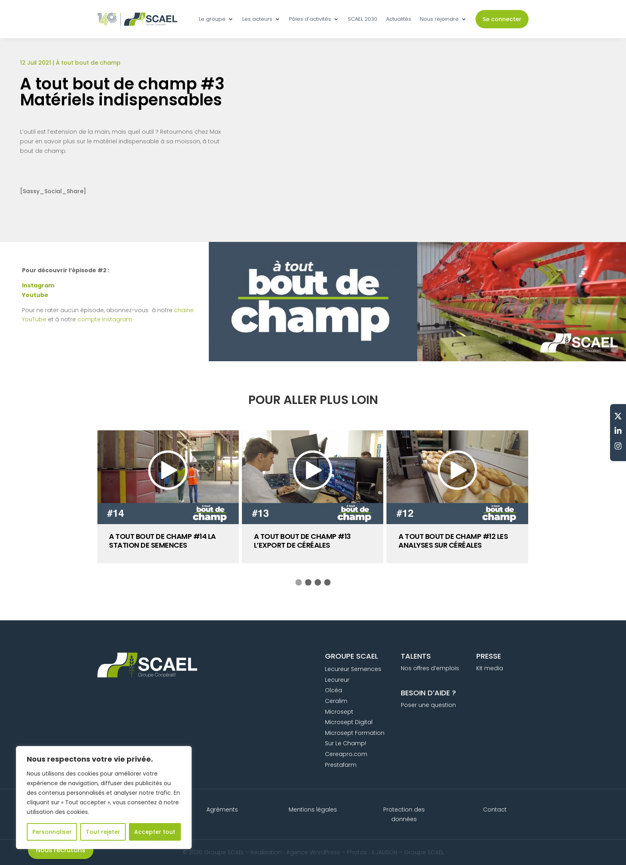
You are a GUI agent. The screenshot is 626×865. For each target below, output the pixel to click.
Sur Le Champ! (345, 743)
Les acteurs (257, 19)
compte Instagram (104, 319)
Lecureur (337, 680)
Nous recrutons (60, 850)
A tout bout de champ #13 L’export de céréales (302, 540)
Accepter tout (154, 832)
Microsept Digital (348, 722)
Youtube (35, 295)
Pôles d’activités (310, 19)
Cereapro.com (346, 754)
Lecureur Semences (353, 669)
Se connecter (502, 19)
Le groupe (212, 19)
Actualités (398, 19)
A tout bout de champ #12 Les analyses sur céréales (453, 540)
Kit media (489, 668)
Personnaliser (52, 832)
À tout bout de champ (88, 63)
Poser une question (428, 705)
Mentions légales (313, 810)
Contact (495, 810)
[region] (104, 797)
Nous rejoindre (439, 19)
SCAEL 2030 (362, 19)
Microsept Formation (354, 733)
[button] (298, 582)
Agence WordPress (313, 852)
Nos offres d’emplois (430, 668)
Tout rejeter (103, 832)
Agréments (222, 810)
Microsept (339, 712)
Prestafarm (341, 765)
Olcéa (333, 690)
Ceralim (336, 701)
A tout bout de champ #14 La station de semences (162, 540)
